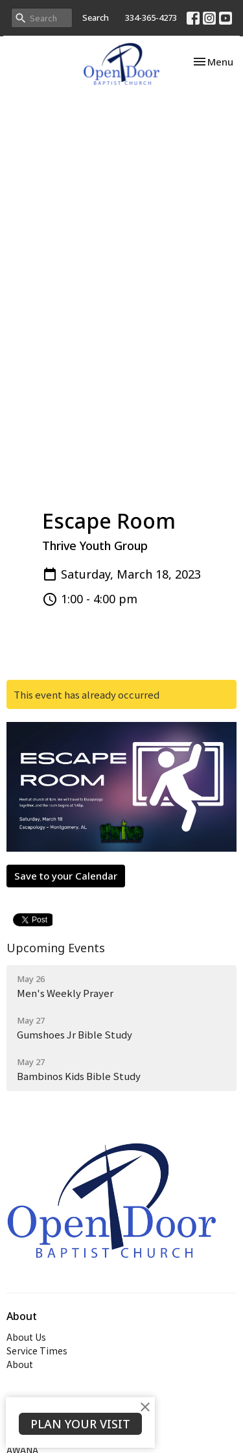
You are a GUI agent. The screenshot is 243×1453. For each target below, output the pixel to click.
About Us (26, 1336)
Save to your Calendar (65, 875)
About (19, 1364)
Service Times (36, 1350)
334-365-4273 (151, 17)
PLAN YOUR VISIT (80, 1424)
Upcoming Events (55, 947)
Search (95, 17)
